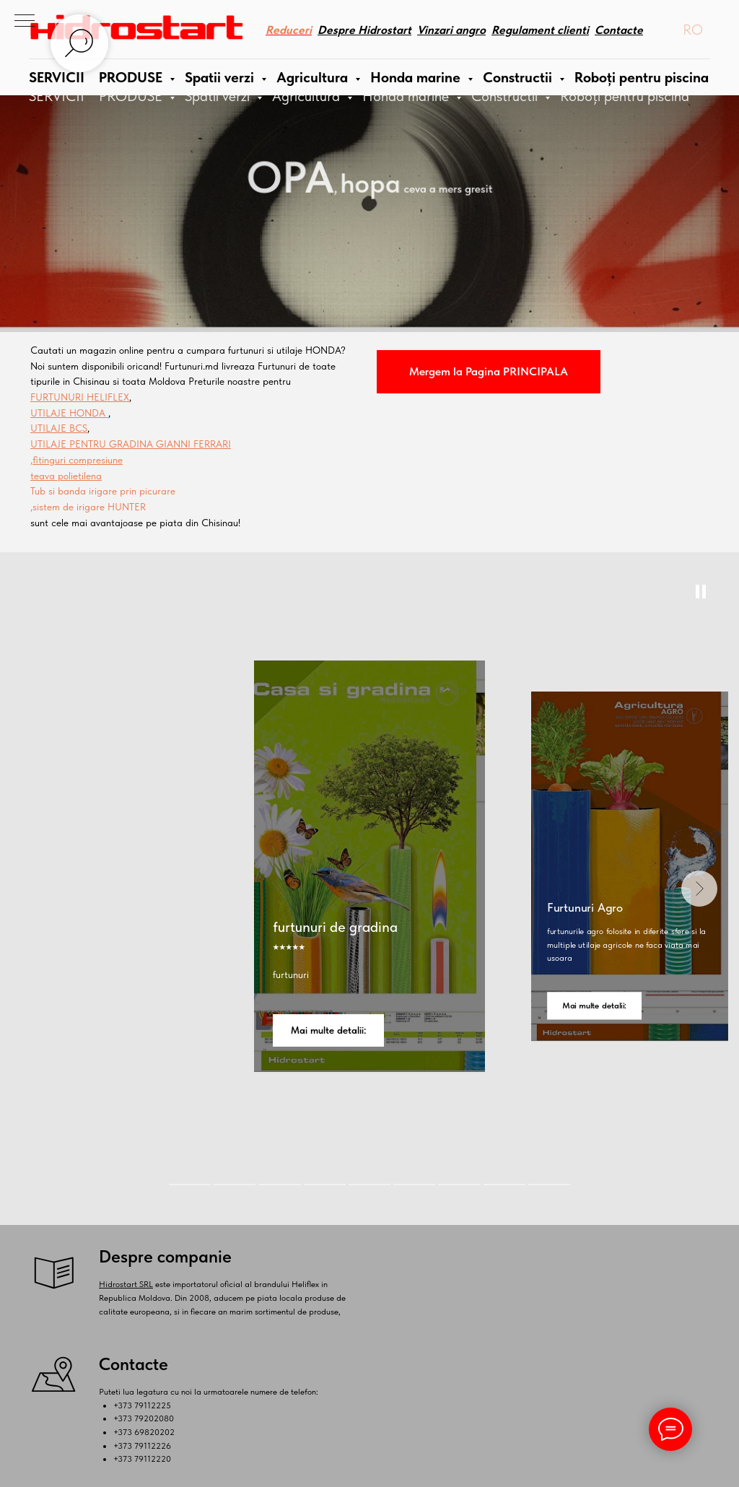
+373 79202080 (143, 1418)
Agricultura (308, 96)
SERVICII (56, 96)
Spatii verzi (219, 96)
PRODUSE (132, 96)
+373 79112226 (142, 1446)
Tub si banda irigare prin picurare (102, 491)
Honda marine (407, 96)
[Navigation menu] (24, 21)
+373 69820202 (144, 1432)
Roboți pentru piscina (624, 96)
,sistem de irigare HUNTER (88, 507)
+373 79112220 (142, 1459)
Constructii (506, 96)
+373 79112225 (142, 1405)
